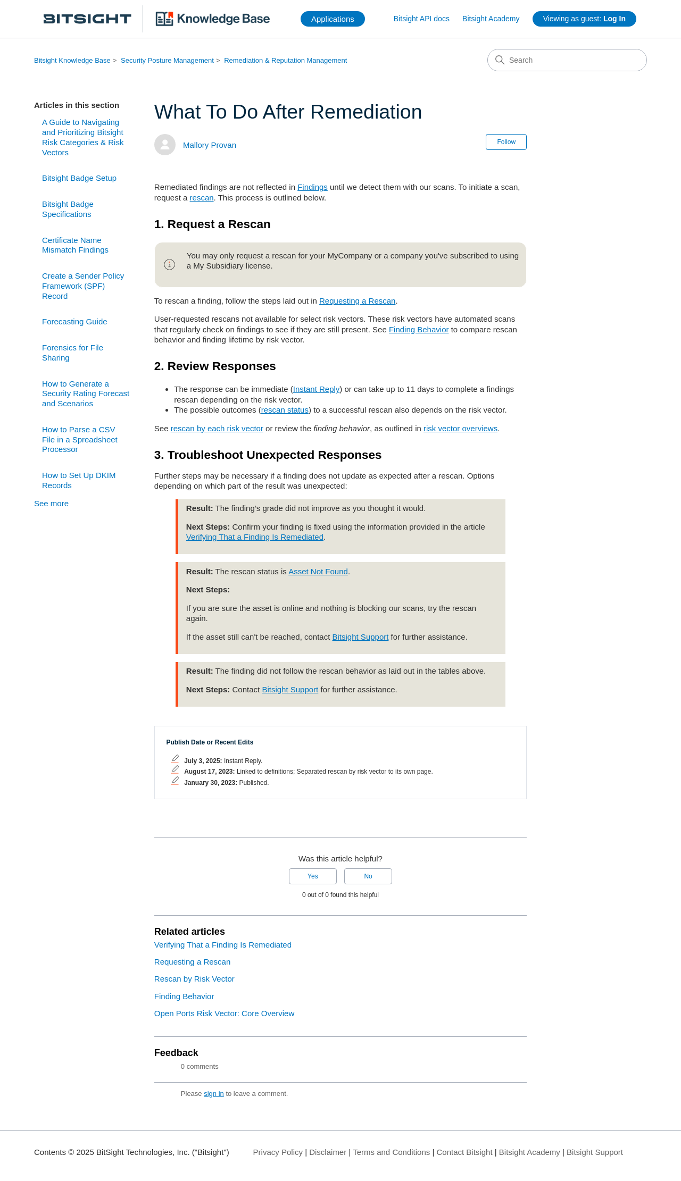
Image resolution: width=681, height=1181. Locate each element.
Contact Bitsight (465, 1152)
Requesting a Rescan (357, 300)
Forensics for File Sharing (72, 352)
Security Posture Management (167, 60)
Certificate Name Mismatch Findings (75, 245)
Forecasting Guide (74, 321)
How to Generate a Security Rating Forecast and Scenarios (85, 393)
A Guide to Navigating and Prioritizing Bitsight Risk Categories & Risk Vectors (82, 137)
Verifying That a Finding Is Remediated (254, 536)
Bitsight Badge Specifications (68, 209)
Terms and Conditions (391, 1152)
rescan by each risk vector (217, 428)
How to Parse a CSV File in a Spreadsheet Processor (80, 439)
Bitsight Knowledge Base (72, 60)
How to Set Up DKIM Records (78, 480)
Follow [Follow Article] (506, 142)
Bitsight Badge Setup (79, 177)
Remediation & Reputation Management (285, 60)
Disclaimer (327, 1152)
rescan (202, 197)
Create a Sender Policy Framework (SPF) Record (83, 285)
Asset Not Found (318, 571)
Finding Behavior (419, 329)
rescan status (285, 409)
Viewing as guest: (584, 18)
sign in (214, 1094)
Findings (312, 186)
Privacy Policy (278, 1152)
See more (51, 503)
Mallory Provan (209, 144)
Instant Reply (316, 388)
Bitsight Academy (490, 18)
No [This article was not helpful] (368, 876)
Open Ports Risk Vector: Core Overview (224, 1013)
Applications (332, 18)
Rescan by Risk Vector (194, 978)
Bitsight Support (361, 636)
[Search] (567, 60)
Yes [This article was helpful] (313, 876)
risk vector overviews (460, 428)
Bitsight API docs (422, 18)
